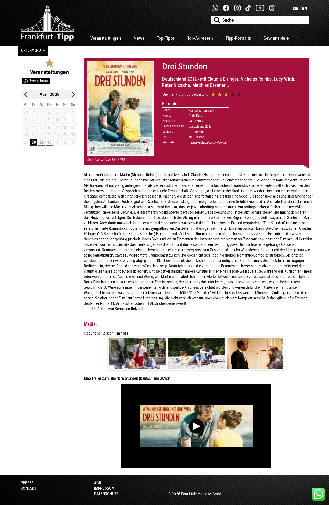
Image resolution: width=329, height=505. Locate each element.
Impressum (104, 488)
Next (277, 354)
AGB (97, 483)
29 (41, 142)
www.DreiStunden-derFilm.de (207, 142)
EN (304, 8)
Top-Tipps (166, 38)
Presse (27, 483)
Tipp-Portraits (238, 38)
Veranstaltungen (105, 38)
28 (34, 142)
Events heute (39, 81)
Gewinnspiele (276, 38)
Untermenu (31, 50)
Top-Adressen (200, 38)
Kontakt (28, 488)
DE (295, 8)
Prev (115, 354)
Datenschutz (106, 493)
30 (49, 142)
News (139, 38)
